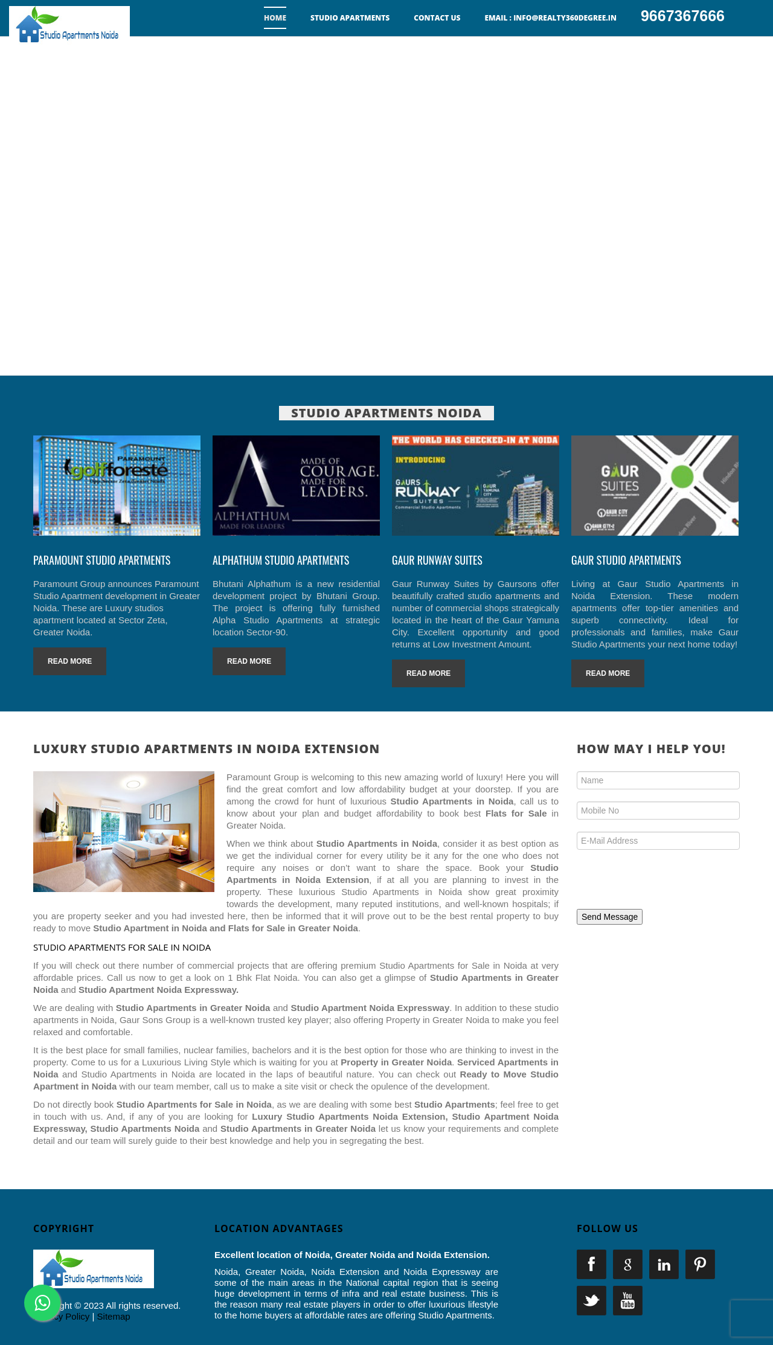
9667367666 (683, 15)
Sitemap (113, 1316)
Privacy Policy (61, 1316)
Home (275, 18)
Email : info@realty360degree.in (550, 18)
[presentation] (659, 883)
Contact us (437, 18)
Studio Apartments (350, 18)
